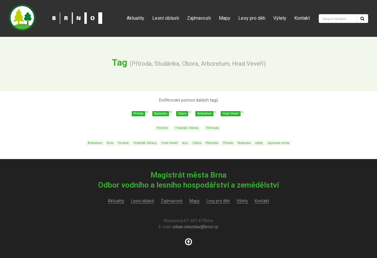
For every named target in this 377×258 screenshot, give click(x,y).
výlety (259, 143)
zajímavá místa (278, 143)
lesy (185, 143)
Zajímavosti (199, 18)
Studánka (244, 143)
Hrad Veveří (169, 143)
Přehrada (212, 128)
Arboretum (95, 143)
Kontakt (302, 18)
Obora (197, 143)
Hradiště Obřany (187, 128)
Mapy (224, 18)
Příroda (228, 143)
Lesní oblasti (165, 18)
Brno (110, 143)
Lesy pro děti (251, 18)
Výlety (279, 18)
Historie (162, 128)
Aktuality (135, 18)
